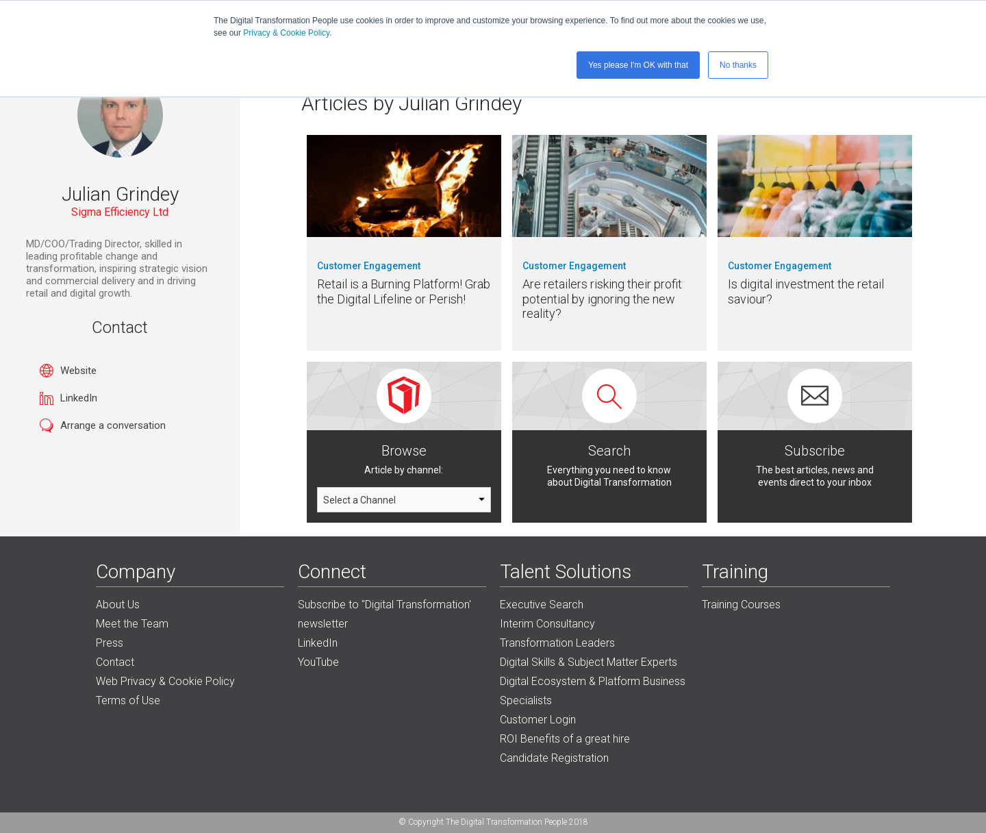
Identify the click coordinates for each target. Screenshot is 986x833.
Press (109, 642)
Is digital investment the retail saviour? (806, 291)
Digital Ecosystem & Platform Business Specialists (592, 691)
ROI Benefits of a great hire (565, 738)
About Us (118, 604)
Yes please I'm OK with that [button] (638, 65)
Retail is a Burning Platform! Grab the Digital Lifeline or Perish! (403, 291)
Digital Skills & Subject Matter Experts (588, 662)
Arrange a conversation (113, 425)
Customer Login (538, 719)
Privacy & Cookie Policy (286, 33)
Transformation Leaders (557, 642)
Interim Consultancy (547, 623)
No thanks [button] (738, 65)
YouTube (318, 662)
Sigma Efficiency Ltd (119, 212)
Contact (115, 662)
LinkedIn (78, 398)
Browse (404, 451)
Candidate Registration (554, 757)
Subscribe (815, 451)
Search (609, 451)
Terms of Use (128, 700)
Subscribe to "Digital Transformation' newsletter (384, 614)
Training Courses (741, 604)
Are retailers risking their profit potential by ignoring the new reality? (602, 299)
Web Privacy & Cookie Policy (165, 681)
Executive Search (541, 604)
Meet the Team (132, 623)
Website (78, 370)
